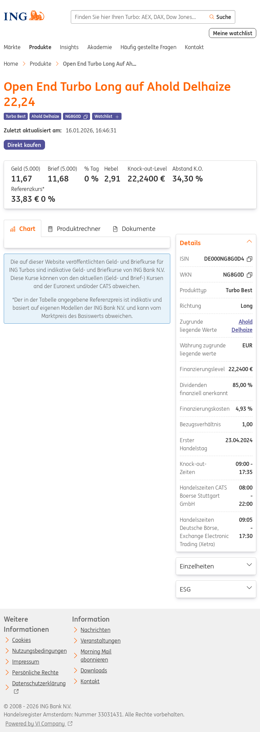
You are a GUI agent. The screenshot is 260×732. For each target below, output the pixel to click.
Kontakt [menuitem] (194, 47)
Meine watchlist (233, 33)
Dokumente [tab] (133, 228)
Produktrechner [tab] (74, 228)
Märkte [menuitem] (12, 47)
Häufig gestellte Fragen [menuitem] (148, 47)
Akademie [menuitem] (99, 47)
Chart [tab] (22, 228)
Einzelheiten (216, 565)
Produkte (40, 63)
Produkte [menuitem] (40, 47)
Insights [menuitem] (69, 47)
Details (216, 242)
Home (11, 63)
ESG (216, 588)
